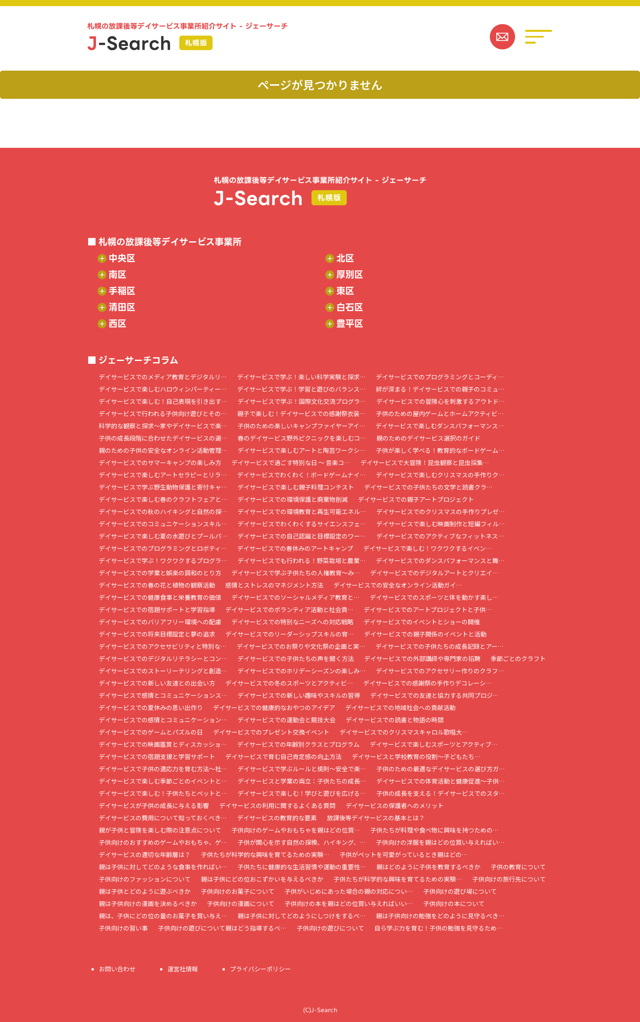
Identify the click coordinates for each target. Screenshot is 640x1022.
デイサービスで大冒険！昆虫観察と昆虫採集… (424, 462)
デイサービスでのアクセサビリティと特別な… (163, 646)
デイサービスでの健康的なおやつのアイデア (274, 707)
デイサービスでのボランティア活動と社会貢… (289, 609)
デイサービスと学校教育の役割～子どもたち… (416, 756)
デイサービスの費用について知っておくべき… (163, 817)
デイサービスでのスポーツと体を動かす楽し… (434, 597)
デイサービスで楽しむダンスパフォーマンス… (440, 425)
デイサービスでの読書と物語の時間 (395, 719)
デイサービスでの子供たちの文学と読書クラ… (428, 487)
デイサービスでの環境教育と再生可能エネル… (302, 511)
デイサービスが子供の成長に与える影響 (154, 805)
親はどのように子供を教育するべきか (428, 866)
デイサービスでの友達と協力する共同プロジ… (434, 695)
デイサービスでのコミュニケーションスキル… (163, 523)
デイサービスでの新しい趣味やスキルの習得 (299, 695)
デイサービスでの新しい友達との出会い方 (157, 683)
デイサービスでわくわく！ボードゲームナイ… (301, 474)
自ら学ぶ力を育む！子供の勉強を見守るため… (438, 928)
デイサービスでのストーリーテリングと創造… (163, 670)
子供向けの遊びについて (330, 928)
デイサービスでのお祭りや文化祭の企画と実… (301, 646)
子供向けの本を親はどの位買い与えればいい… (348, 903)
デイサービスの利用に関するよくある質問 (277, 805)
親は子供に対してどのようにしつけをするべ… (302, 915)
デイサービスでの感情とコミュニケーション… (163, 719)
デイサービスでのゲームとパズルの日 (151, 732)
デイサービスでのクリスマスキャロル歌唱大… (404, 732)
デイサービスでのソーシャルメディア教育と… (295, 597)
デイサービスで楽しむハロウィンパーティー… (163, 389)
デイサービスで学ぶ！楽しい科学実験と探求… (301, 376)
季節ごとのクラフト (518, 658)
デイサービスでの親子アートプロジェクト (416, 499)
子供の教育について (518, 866)
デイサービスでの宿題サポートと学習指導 (157, 609)
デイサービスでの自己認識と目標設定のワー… (302, 536)
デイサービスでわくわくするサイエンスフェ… (302, 523)
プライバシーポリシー (260, 968)
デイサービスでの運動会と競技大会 (287, 719)
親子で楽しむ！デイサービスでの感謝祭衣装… (301, 413)
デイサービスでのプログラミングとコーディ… (440, 376)
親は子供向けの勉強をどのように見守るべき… (440, 915)
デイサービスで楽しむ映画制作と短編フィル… (440, 523)
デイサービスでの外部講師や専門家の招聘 (422, 658)
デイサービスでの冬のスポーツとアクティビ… (289, 683)
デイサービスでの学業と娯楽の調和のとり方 (160, 572)
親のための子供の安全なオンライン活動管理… (163, 450)
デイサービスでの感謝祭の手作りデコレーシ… (427, 683)
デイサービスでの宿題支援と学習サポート (157, 756)
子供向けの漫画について (240, 903)
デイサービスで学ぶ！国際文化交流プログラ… (302, 401)
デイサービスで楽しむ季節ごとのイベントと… (163, 781)
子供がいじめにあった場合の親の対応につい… (348, 891)
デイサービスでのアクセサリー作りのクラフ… (440, 670)
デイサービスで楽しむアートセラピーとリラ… (163, 474)
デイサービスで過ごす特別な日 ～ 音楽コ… (290, 462)
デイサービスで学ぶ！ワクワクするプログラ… (163, 560)
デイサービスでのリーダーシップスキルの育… (289, 634)
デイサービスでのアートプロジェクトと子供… (428, 609)
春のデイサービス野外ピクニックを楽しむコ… (302, 438)
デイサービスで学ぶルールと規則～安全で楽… (302, 768)
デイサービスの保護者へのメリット (395, 805)
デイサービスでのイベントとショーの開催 (422, 621)
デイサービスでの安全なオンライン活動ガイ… (397, 585)
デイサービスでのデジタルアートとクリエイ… (434, 572)
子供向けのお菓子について (237, 891)
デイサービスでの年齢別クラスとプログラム (298, 744)
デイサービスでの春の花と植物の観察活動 (157, 585)
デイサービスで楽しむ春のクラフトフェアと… (163, 499)
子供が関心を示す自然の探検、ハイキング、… (302, 842)
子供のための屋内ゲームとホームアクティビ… (440, 413)
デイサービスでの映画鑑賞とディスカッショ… (163, 744)
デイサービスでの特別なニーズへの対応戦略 (292, 621)
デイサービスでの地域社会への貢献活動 (400, 707)
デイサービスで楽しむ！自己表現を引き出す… (163, 401)
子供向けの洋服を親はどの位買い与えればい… (440, 842)
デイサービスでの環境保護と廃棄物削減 (293, 499)
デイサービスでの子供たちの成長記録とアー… (440, 646)
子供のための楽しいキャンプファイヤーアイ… (301, 425)
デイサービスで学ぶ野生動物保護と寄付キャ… (163, 487)
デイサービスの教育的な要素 (277, 817)
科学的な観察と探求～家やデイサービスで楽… (163, 425)
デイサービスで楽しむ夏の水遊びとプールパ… (163, 536)
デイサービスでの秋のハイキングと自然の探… (163, 511)
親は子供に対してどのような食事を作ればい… (163, 866)
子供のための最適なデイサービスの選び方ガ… (440, 768)
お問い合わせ (117, 968)
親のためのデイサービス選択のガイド (428, 438)
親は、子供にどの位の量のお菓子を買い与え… (163, 915)
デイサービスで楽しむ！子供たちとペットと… (163, 793)
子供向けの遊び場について (460, 891)
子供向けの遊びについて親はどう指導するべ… (222, 928)
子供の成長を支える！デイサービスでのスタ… (440, 793)
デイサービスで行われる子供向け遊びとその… (163, 413)
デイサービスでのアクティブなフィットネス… (440, 536)
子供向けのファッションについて (145, 879)
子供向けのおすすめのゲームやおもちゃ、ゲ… (163, 842)
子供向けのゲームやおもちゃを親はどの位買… (295, 830)
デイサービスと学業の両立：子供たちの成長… (302, 781)
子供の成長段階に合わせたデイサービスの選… (163, 438)
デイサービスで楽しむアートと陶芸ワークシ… (302, 450)
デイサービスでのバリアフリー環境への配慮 (160, 621)
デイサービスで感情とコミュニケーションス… (163, 695)
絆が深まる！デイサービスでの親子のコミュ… (440, 389)
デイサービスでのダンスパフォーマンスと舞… (440, 560)
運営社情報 (182, 968)
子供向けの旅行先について (509, 879)
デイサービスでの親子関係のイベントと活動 (425, 634)
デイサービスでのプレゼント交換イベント (271, 732)
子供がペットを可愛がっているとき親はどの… (404, 854)
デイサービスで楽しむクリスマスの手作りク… (440, 474)
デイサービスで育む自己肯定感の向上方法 (283, 756)
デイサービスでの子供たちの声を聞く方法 (296, 658)
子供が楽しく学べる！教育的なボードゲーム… (440, 450)
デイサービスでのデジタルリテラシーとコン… (163, 658)
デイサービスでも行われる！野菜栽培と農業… (302, 560)
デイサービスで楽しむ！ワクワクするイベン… (427, 548)
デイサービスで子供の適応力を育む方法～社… (163, 768)
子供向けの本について (453, 903)
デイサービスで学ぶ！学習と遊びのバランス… (301, 389)
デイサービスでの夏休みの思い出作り (151, 707)
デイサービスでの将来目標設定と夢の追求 (157, 634)
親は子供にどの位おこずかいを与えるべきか (262, 879)
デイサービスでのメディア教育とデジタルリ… (163, 376)
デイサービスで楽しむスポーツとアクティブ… (434, 744)
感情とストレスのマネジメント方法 (274, 585)
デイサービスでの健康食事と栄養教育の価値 (160, 597)
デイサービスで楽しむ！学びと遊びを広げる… (302, 793)
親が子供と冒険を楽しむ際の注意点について (160, 830)
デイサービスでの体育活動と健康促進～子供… (440, 781)
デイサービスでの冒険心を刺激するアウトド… (440, 401)
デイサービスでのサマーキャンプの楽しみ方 (160, 462)
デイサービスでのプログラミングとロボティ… (163, 548)
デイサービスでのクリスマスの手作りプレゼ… (440, 511)
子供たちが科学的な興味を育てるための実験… (265, 854)
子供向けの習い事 (123, 928)
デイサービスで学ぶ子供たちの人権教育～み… (295, 572)
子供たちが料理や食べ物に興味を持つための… (434, 830)
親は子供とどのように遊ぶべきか (145, 891)
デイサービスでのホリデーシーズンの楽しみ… (302, 670)
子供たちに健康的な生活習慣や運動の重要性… (302, 866)
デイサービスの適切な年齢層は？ (145, 854)
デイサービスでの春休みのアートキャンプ (295, 548)
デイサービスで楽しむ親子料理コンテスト (296, 487)
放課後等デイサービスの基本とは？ (376, 817)
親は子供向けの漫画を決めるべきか (148, 903)
